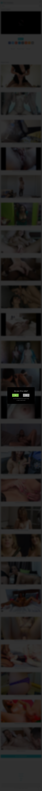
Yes (15, 395)
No (26, 395)
